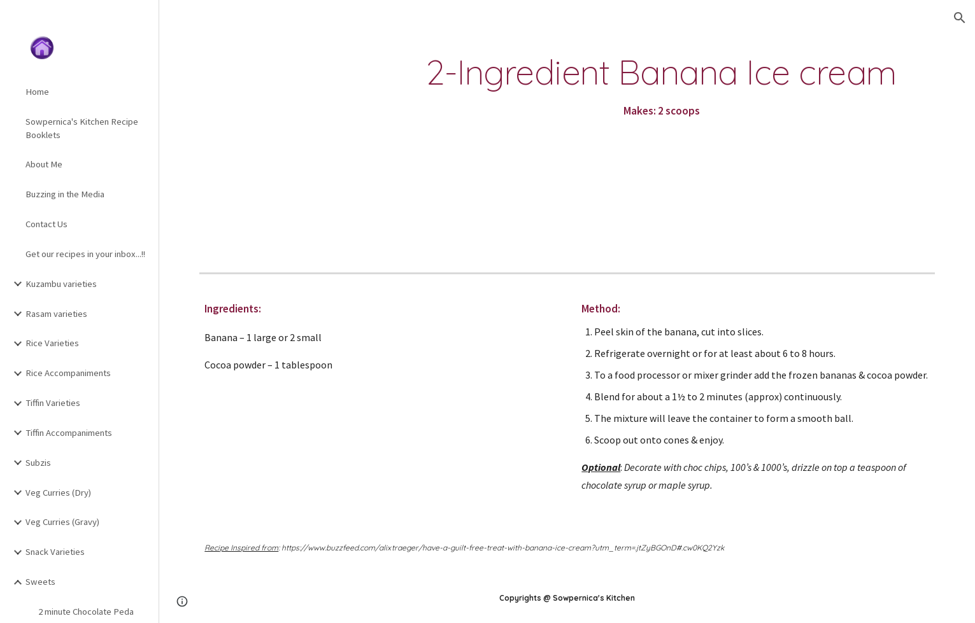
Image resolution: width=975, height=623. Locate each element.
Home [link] (37, 91)
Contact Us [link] (46, 224)
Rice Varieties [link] (52, 343)
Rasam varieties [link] (56, 313)
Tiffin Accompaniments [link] (68, 432)
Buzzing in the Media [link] (64, 194)
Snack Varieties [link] (55, 551)
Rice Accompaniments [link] (68, 373)
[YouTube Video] (284, 138)
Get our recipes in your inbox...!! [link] (85, 254)
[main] (661, 87)
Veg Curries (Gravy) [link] (62, 522)
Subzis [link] (38, 462)
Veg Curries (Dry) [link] (58, 492)
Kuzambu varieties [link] (61, 284)
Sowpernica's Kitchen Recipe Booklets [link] (81, 128)
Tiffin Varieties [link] (52, 403)
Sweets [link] (40, 581)
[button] (959, 18)
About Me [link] (43, 164)
